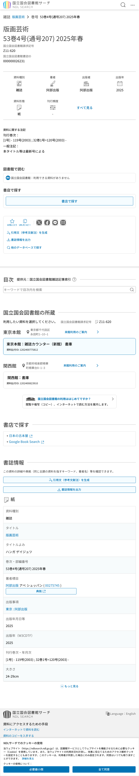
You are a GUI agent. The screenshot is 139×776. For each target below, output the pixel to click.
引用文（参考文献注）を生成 (27, 232)
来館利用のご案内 (82, 332)
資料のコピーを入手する (18, 736)
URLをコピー (25, 222)
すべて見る (85, 107)
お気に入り (12, 222)
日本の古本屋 (21, 435)
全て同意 (104, 769)
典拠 (41, 591)
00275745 (52, 585)
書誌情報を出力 (19, 240)
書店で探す (69, 201)
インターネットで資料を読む (21, 729)
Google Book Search (27, 441)
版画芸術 (18, 16)
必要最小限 (36, 769)
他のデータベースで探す (24, 247)
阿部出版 (12, 585)
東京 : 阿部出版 (16, 609)
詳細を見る (28, 758)
